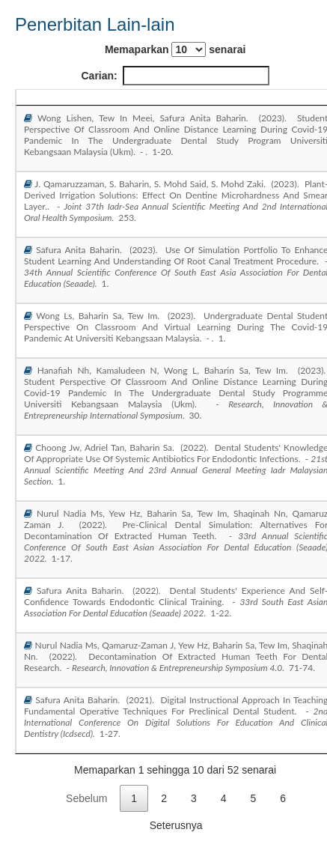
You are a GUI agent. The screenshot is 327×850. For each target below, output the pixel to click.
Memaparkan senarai (175, 49)
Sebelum (86, 798)
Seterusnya (176, 825)
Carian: (175, 75)
